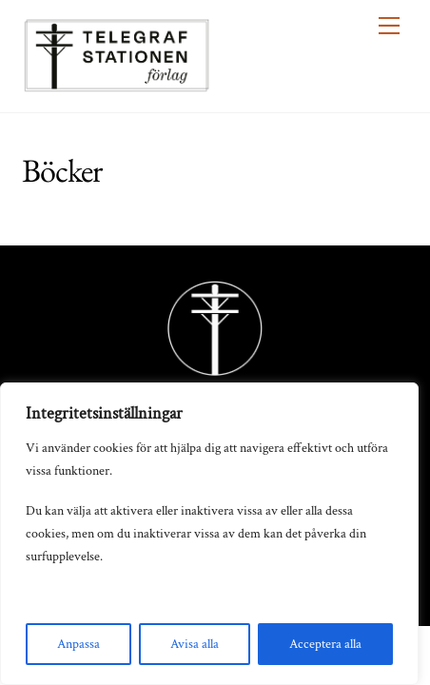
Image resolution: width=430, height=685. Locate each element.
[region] (209, 533)
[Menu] (389, 26)
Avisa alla (194, 644)
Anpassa (78, 644)
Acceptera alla (325, 644)
